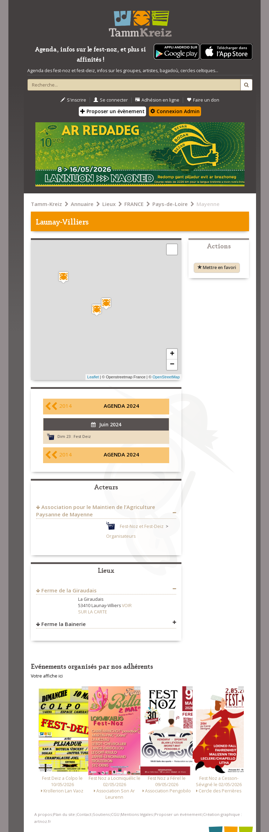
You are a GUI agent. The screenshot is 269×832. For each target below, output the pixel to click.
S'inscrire (73, 100)
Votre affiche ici (47, 676)
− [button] (172, 364)
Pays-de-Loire (170, 203)
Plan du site (64, 814)
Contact (84, 814)
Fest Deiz (82, 436)
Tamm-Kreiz (46, 203)
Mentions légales (137, 814)
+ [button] (172, 354)
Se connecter (111, 100)
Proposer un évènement (112, 111)
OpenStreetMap (166, 377)
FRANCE (134, 203)
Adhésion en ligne (157, 100)
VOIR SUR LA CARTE (105, 609)
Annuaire (82, 203)
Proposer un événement (178, 814)
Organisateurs (121, 536)
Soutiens (101, 814)
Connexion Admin (175, 111)
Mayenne (208, 203)
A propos (43, 814)
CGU (115, 814)
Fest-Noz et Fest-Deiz (142, 526)
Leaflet (93, 377)
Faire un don (203, 100)
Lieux (109, 203)
